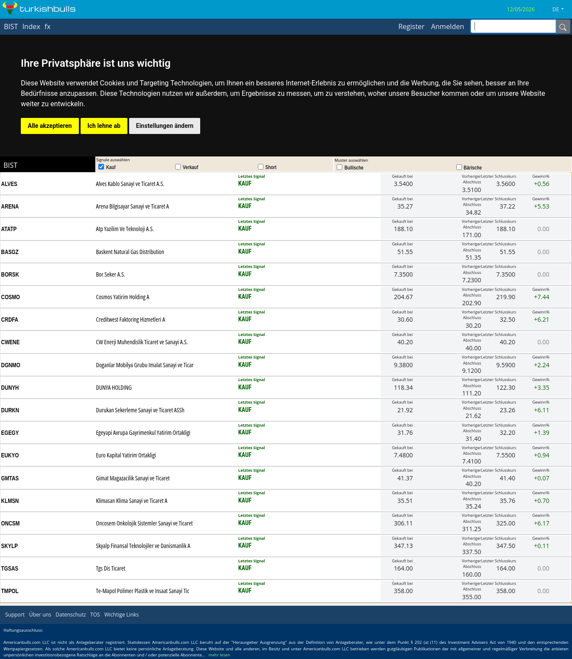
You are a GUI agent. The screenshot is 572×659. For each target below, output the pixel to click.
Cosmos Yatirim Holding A (123, 297)
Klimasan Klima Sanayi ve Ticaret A (132, 500)
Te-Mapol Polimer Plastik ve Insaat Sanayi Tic (142, 591)
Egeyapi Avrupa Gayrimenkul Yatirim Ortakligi (143, 432)
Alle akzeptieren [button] (50, 125)
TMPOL (10, 590)
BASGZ (10, 251)
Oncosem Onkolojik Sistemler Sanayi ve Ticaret (144, 523)
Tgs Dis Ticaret (111, 568)
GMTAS (10, 478)
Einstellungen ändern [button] (165, 125)
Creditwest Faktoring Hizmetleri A (130, 319)
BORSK (10, 274)
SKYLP (9, 545)
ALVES (9, 183)
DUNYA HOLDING (114, 387)
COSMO (10, 297)
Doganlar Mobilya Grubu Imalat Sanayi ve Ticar (145, 365)
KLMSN (10, 500)
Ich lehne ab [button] (104, 125)
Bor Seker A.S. (110, 274)
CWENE (10, 342)
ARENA (10, 206)
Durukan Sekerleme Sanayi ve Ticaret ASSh (140, 410)
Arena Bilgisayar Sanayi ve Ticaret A (132, 206)
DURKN (10, 410)
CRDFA (10, 319)
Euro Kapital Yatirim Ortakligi (126, 455)
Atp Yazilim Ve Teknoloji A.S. (125, 229)
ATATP (9, 228)
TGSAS (10, 568)
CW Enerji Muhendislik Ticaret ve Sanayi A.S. (142, 342)
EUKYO (10, 455)
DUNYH (10, 387)
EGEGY (10, 432)
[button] (561, 9)
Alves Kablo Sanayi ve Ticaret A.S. (130, 183)
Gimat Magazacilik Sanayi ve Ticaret (133, 478)
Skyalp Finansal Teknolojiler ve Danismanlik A (143, 546)
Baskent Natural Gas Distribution (130, 252)
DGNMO (10, 365)
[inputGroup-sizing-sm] (513, 26)
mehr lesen (219, 655)
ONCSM (10, 523)
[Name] (563, 26)
